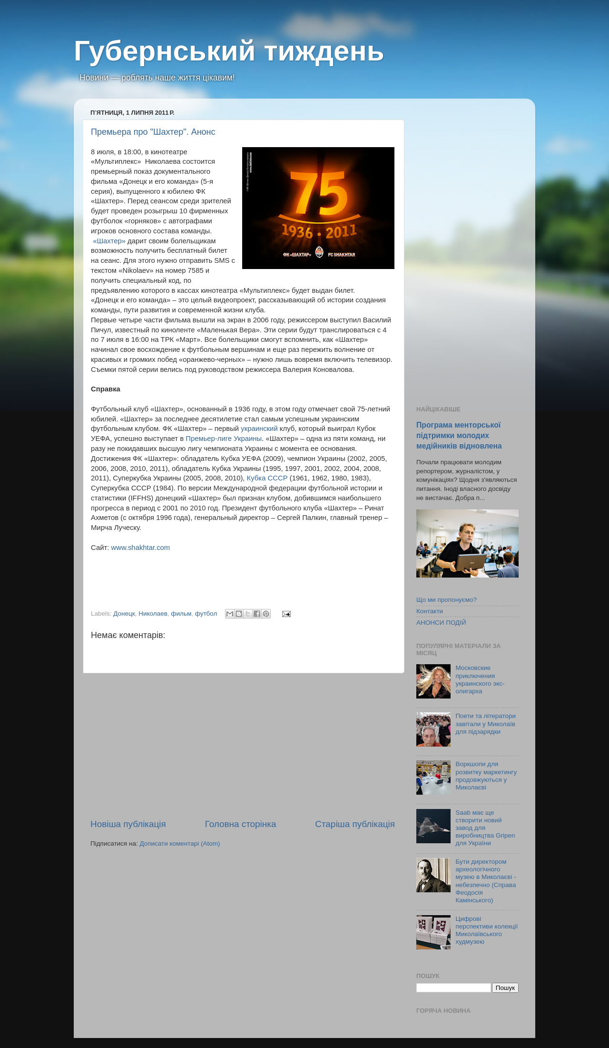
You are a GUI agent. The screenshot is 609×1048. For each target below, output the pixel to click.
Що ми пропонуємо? (446, 599)
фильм (181, 613)
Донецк (124, 613)
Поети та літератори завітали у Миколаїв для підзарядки (485, 723)
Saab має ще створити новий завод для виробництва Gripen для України (485, 828)
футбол (206, 613)
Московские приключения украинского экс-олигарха (479, 679)
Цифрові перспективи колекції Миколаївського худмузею (486, 930)
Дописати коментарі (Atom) (179, 843)
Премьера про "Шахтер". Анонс (153, 132)
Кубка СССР (267, 478)
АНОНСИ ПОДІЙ (441, 622)
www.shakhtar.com (140, 547)
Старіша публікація (355, 824)
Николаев (152, 613)
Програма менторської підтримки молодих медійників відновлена (459, 435)
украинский (259, 428)
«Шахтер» (109, 241)
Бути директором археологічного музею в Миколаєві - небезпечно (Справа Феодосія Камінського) (485, 881)
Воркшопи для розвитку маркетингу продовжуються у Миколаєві (486, 775)
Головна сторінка (240, 824)
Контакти (429, 611)
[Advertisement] (242, 745)
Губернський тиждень (229, 51)
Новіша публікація (128, 824)
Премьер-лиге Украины (224, 438)
